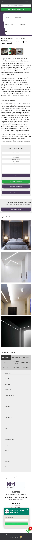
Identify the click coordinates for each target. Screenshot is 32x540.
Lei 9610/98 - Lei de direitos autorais (23, 478)
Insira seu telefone (9, 517)
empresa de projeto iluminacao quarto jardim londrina (4, 40)
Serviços (8, 25)
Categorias (10, 38)
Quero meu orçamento (16, 209)
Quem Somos (19, 17)
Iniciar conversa (17, 523)
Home (7, 17)
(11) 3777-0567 (16, 505)
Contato (22, 25)
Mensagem (16, 163)
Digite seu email (16, 155)
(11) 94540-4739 (16, 507)
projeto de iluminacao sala (25, 38)
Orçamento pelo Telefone (16, 186)
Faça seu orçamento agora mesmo (16, 5)
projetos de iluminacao (17, 38)
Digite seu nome (16, 150)
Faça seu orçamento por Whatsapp (16, 9)
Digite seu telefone (16, 159)
